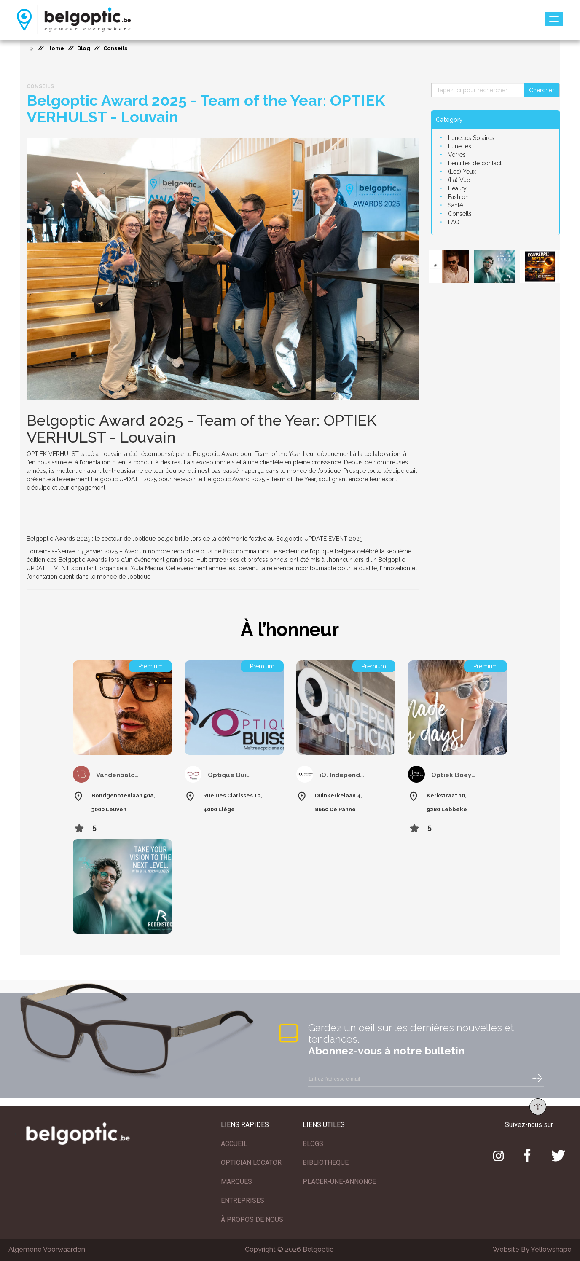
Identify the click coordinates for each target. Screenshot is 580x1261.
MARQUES (236, 1182)
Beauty (457, 188)
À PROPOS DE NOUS (252, 1219)
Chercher (541, 90)
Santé (455, 205)
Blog (83, 48)
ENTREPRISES (242, 1201)
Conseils (460, 213)
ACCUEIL (234, 1144)
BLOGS (313, 1144)
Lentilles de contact (475, 163)
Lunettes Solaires (471, 137)
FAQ (453, 222)
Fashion (458, 196)
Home (55, 48)
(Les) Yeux (462, 171)
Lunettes (459, 146)
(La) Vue (459, 180)
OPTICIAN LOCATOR (251, 1163)
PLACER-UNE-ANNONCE (339, 1182)
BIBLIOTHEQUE (326, 1163)
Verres (457, 154)
